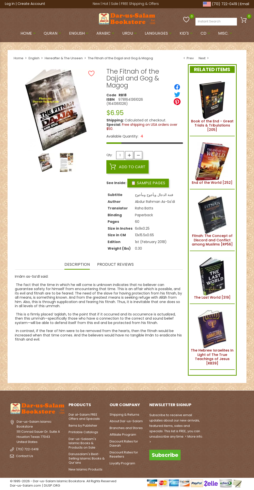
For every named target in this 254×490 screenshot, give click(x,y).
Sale (114, 3)
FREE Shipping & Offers (140, 3)
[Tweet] (177, 94)
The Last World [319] (212, 277)
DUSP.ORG (52, 485)
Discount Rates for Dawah (124, 443)
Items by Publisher (83, 425)
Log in (10, 3)
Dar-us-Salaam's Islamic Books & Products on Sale (82, 443)
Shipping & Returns (124, 414)
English (79, 33)
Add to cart (127, 166)
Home (28, 33)
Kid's (187, 33)
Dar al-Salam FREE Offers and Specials (84, 416)
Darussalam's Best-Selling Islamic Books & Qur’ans (87, 458)
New (96, 3)
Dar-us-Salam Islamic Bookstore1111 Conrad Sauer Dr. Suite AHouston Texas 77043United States (38, 431)
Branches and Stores (126, 428)
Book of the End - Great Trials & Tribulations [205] (212, 105)
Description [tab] (77, 264)
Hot (105, 3)
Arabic (105, 33)
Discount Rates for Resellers (124, 454)
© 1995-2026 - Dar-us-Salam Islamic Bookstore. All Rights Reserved (63, 481)
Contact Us (24, 456)
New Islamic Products (85, 469)
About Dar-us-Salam (126, 421)
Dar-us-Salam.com (25, 485)
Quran (53, 33)
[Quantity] (120, 155)
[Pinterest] (177, 101)
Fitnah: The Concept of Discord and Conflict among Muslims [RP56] (212, 220)
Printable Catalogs (83, 432)
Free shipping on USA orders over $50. (141, 126)
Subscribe (165, 455)
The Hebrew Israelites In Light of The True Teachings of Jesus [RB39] (212, 337)
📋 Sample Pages (148, 183)
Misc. (225, 33)
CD (206, 33)
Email (244, 3)
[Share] (177, 87)
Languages (159, 33)
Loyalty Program (122, 463)
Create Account (31, 3)
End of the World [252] (212, 162)
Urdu (130, 33)
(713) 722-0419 (224, 3)
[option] (45, 162)
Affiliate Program (123, 434)
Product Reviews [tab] (115, 264)
